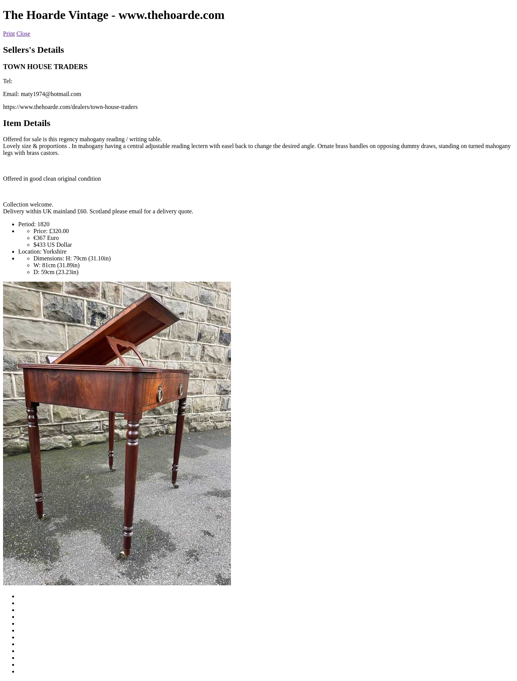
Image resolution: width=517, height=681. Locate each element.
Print (9, 33)
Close (23, 33)
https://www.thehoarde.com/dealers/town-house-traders (70, 107)
